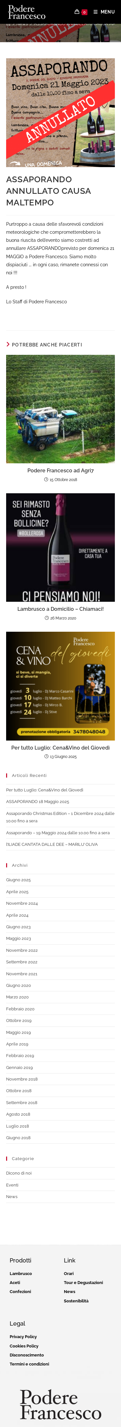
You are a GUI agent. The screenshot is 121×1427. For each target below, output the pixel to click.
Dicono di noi (19, 1173)
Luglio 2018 (17, 1126)
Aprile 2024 (17, 915)
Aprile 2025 (17, 891)
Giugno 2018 (18, 1137)
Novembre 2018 (22, 1079)
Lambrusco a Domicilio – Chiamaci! (60, 609)
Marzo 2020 (17, 997)
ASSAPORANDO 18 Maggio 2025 (37, 801)
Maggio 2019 (18, 1032)
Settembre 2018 (21, 1102)
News (11, 1196)
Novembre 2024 (22, 903)
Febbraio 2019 (20, 1055)
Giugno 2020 (18, 985)
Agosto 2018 (18, 1114)
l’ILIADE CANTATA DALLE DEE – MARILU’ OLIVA (52, 844)
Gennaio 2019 (19, 1067)
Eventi (12, 1185)
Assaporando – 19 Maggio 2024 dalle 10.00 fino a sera (58, 832)
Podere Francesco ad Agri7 (60, 471)
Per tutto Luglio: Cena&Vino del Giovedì (60, 748)
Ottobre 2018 (19, 1090)
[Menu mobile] (102, 11)
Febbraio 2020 (20, 1008)
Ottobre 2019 (19, 1020)
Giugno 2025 (18, 879)
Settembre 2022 (21, 961)
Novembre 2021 (21, 973)
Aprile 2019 (17, 1044)
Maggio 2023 (18, 938)
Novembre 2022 (22, 950)
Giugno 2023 (18, 926)
